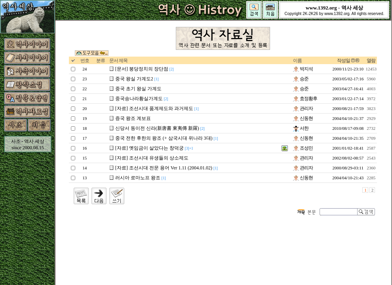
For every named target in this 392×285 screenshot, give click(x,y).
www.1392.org (336, 13)
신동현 (303, 118)
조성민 (303, 148)
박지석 (303, 69)
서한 (300, 128)
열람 (371, 60)
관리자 (303, 108)
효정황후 (305, 98)
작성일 (343, 60)
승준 (300, 79)
